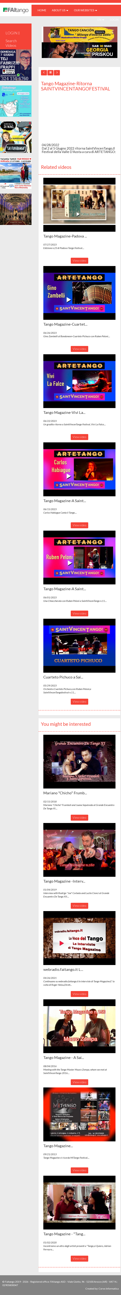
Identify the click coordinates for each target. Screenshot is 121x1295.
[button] (79, 205)
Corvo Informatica (109, 1288)
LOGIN (114, 19)
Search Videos (11, 43)
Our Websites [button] (85, 10)
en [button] (100, 19)
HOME (43, 10)
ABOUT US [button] (60, 10)
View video (79, 260)
